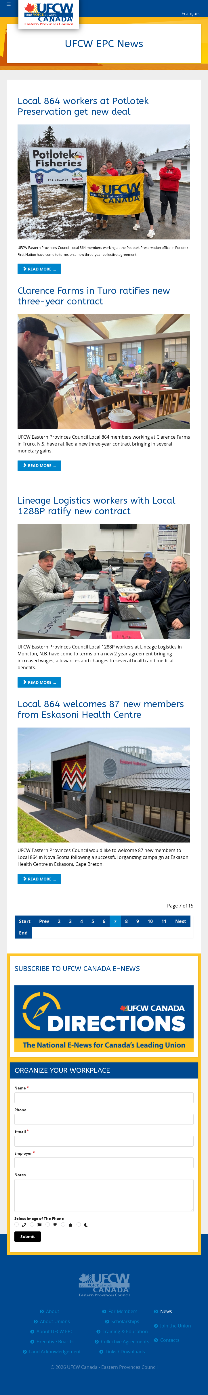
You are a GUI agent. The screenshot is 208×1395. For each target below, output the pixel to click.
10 (150, 921)
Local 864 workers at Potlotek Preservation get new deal (83, 106)
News (166, 1311)
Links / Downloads (125, 1351)
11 (164, 921)
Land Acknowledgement (55, 1351)
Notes (20, 1174)
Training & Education (125, 1331)
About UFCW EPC (55, 1331)
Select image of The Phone (39, 1218)
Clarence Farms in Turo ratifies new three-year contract (94, 296)
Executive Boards (55, 1341)
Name (20, 1088)
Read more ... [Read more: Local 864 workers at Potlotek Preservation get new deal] (39, 269)
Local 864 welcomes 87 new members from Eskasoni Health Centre (101, 709)
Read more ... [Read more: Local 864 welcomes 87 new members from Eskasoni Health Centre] (39, 879)
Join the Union (175, 1326)
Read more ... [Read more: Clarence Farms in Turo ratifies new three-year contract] (39, 465)
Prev (44, 921)
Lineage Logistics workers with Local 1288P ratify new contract (96, 506)
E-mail (20, 1131)
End (23, 933)
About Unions (55, 1321)
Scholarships (125, 1321)
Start (24, 921)
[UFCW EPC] (104, 1284)
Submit (27, 1236)
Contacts (170, 1340)
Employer (23, 1153)
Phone (20, 1109)
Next (180, 921)
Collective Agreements (125, 1341)
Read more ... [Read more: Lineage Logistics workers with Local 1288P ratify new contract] (39, 682)
